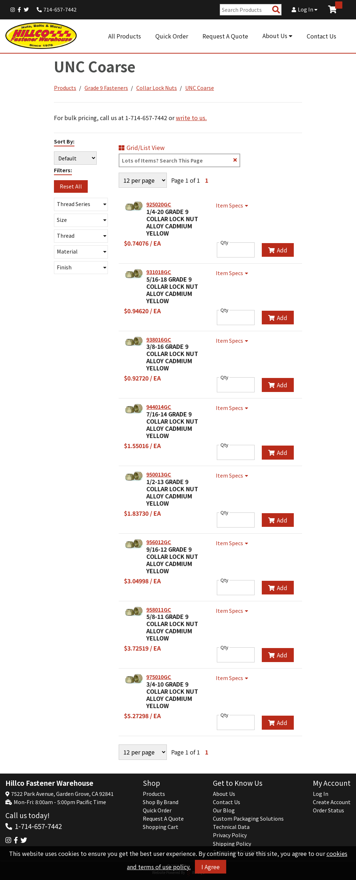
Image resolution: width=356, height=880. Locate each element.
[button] (81, 204)
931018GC (158, 271)
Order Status (328, 810)
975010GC (158, 676)
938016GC (158, 339)
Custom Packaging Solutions (248, 818)
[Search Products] (276, 9)
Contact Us (321, 36)
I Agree (210, 866)
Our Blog (224, 810)
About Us (277, 35)
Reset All (71, 186)
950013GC (158, 474)
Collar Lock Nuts (156, 87)
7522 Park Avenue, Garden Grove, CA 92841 (62, 793)
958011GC (158, 609)
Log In (305, 9)
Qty (224, 242)
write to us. (191, 117)
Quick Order (171, 36)
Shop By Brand (160, 802)
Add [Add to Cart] (277, 250)
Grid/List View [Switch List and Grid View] (142, 147)
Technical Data (231, 826)
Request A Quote (225, 36)
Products (65, 87)
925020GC (158, 204)
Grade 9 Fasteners (106, 87)
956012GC (158, 542)
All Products (124, 36)
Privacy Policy (230, 835)
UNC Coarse (199, 87)
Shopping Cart (160, 826)
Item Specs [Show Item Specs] (233, 205)
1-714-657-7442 (38, 826)
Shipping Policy (232, 843)
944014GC (158, 406)
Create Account (332, 802)
